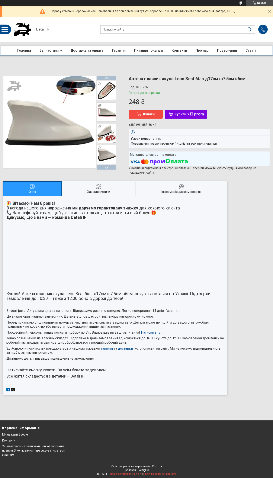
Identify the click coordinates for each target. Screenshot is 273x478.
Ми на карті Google (15, 434)
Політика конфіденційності (159, 473)
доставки (125, 348)
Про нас (202, 50)
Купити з (189, 114)
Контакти (179, 50)
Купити (149, 114)
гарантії (107, 348)
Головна (24, 50)
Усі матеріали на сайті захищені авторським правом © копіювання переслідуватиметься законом (33, 450)
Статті (250, 50)
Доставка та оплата (86, 50)
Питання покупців (148, 50)
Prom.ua (157, 466)
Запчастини (49, 50)
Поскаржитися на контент (125, 473)
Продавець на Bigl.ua (137, 470)
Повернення (227, 50)
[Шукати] (249, 29)
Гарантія (119, 50)
